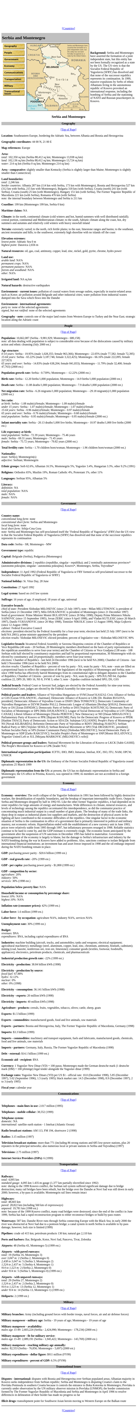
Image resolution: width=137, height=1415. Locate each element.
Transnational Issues (68, 1366)
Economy (68, 783)
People (68, 325)
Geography (68, 123)
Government (68, 503)
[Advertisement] (66, 9)
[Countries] (68, 28)
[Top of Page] (68, 129)
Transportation (68, 1164)
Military (69, 1302)
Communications (68, 1093)
